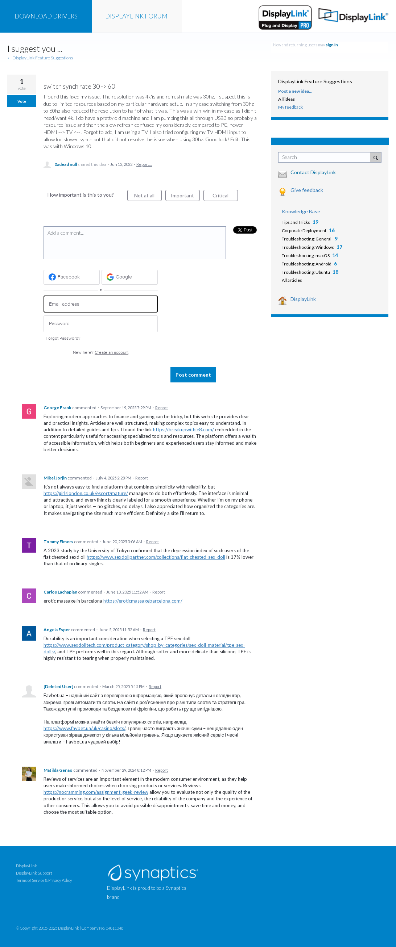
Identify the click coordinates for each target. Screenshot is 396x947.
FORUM (136, 16)
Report (161, 407)
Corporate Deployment (304, 230)
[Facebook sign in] (72, 277)
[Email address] (101, 304)
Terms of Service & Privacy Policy (44, 880)
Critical (225, 196)
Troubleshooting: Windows (308, 247)
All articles (292, 280)
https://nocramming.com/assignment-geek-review (96, 792)
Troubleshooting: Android (306, 264)
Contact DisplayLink (313, 172)
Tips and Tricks (296, 222)
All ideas (286, 99)
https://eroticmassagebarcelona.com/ (142, 601)
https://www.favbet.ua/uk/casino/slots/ (84, 728)
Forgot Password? (63, 338)
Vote (21, 101)
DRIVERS (46, 16)
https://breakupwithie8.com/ (183, 429)
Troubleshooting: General (307, 239)
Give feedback (306, 190)
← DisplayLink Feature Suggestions (40, 57)
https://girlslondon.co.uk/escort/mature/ (86, 493)
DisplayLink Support (34, 873)
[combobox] (326, 157)
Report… (144, 164)
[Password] (101, 323)
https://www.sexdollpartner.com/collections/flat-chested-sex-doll (156, 557)
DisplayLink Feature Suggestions (315, 81)
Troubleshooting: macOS (306, 255)
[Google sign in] (130, 277)
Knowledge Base (301, 211)
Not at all (148, 196)
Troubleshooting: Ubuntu (306, 272)
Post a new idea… (295, 91)
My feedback (290, 107)
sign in (332, 44)
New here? (100, 352)
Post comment (193, 375)
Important (185, 196)
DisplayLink (303, 299)
